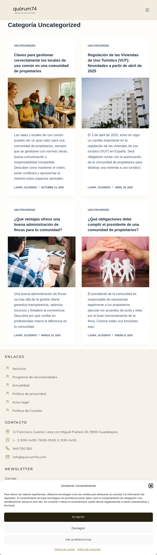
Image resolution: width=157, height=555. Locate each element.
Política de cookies (64, 549)
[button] (151, 486)
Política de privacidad (88, 549)
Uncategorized (24, 45)
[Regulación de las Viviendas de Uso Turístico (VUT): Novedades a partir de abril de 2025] (115, 103)
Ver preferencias (78, 539)
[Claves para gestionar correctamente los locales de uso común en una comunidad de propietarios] (41, 103)
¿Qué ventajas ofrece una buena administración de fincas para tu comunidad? (40, 224)
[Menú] (147, 10)
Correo (10, 478)
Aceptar (78, 517)
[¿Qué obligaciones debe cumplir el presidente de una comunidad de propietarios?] (115, 267)
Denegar (78, 528)
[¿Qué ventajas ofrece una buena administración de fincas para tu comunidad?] (41, 262)
